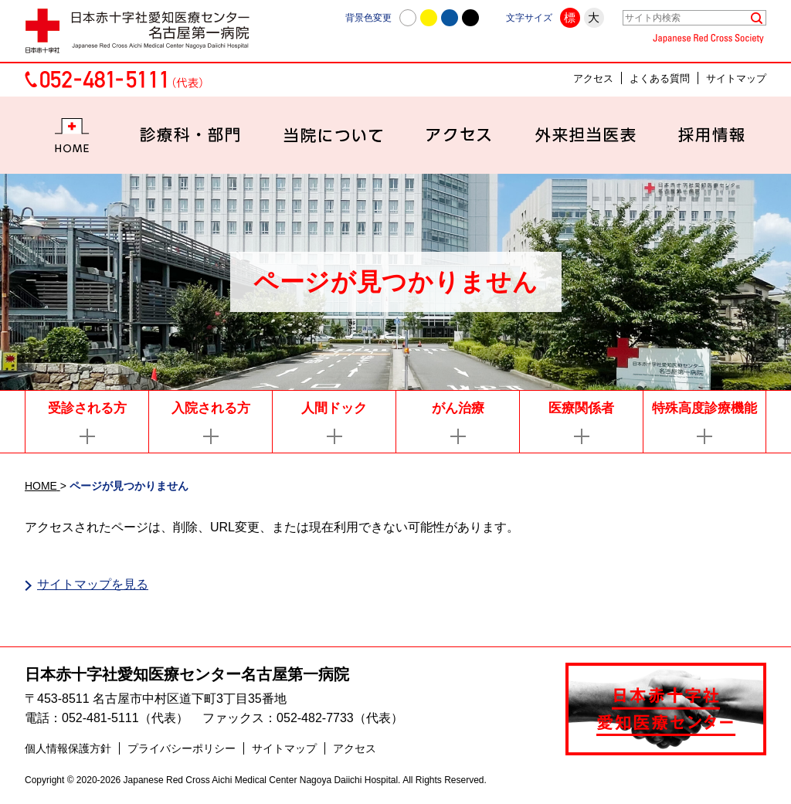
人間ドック (334, 408)
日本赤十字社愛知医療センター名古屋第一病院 (187, 675)
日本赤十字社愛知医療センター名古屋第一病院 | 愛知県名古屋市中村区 (144, 31)
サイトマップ (736, 78)
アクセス (593, 78)
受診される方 (87, 408)
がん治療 (458, 408)
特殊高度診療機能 (704, 408)
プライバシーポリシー (181, 750)
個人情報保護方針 (68, 750)
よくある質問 (660, 78)
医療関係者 (581, 408)
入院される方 (210, 408)
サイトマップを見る (92, 584)
